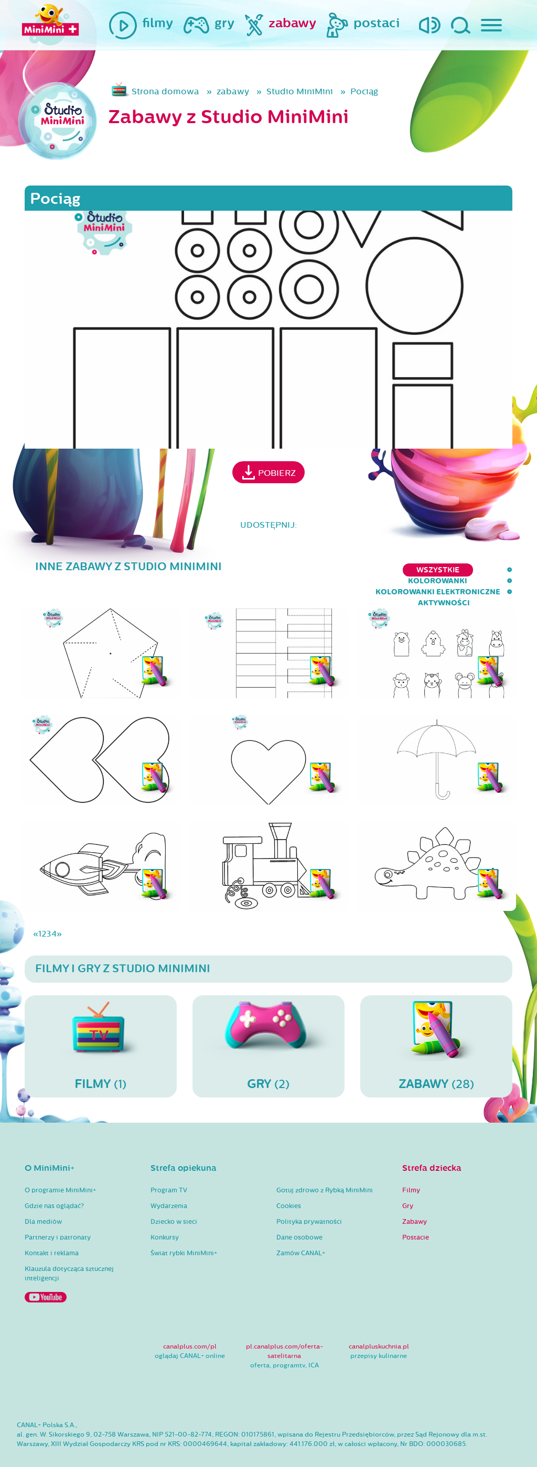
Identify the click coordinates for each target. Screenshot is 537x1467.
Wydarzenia (169, 1185)
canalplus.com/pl (190, 1325)
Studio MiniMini (299, 91)
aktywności (486, 570)
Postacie (415, 1216)
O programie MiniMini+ (60, 1169)
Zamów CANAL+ (300, 1232)
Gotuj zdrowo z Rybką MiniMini (324, 1169)
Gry (407, 1185)
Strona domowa (165, 91)
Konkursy (165, 1216)
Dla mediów (43, 1201)
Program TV (169, 1169)
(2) (268, 1025)
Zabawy (414, 1201)
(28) (436, 1025)
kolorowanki (270, 570)
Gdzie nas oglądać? (54, 1185)
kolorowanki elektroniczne (380, 570)
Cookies (288, 1185)
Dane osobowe (299, 1216)
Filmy (411, 1169)
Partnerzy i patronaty (58, 1216)
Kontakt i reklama (52, 1232)
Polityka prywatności (309, 1201)
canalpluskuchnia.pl (379, 1325)
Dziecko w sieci (174, 1201)
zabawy (233, 91)
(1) (101, 1025)
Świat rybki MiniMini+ (184, 1232)
